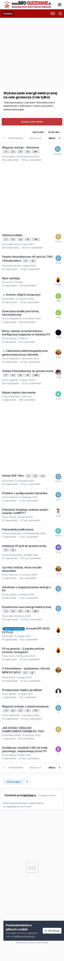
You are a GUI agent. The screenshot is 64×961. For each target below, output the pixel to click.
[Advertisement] (32, 49)
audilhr (12, 693)
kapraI (12, 755)
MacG (12, 656)
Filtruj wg (54, 132)
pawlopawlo (15, 533)
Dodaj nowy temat (32, 121)
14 (36, 375)
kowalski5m (15, 318)
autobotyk (14, 396)
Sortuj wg (38, 132)
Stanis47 (13, 497)
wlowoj (12, 517)
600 (11, 636)
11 (35, 239)
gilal (11, 616)
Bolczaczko (15, 265)
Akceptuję (52, 930)
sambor (13, 338)
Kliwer (12, 156)
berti (11, 282)
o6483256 (14, 715)
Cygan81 (13, 380)
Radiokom (14, 358)
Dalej (52, 138)
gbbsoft (13, 244)
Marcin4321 (15, 735)
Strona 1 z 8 (36, 138)
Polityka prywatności (24, 936)
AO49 (12, 677)
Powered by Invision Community (32, 942)
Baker (12, 298)
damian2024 (15, 554)
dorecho (13, 574)
